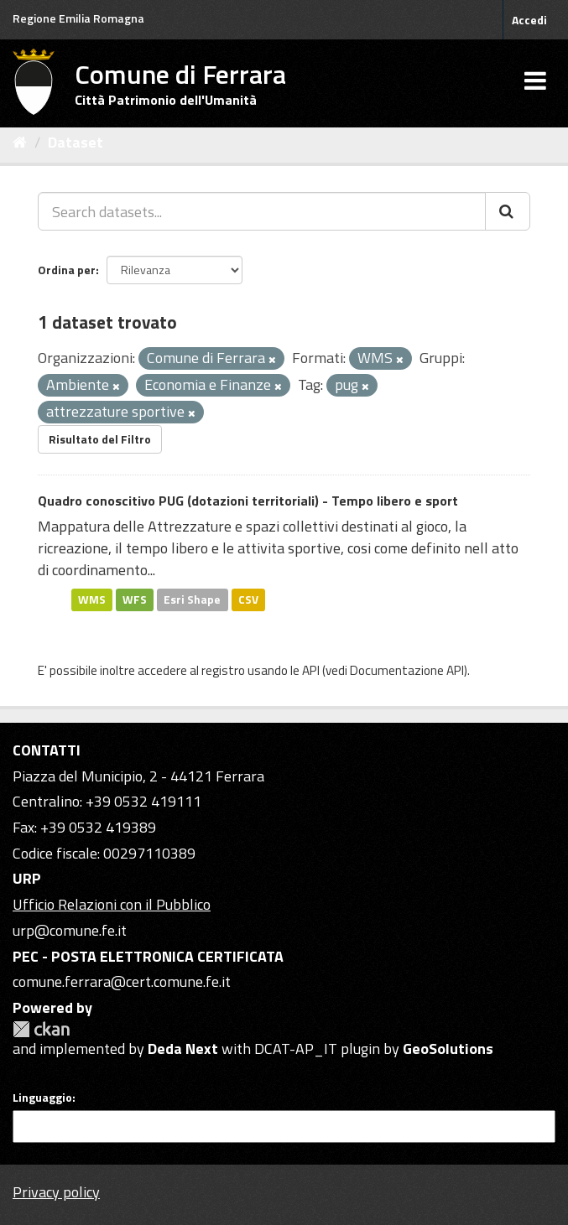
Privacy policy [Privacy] (56, 1192)
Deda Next (183, 1048)
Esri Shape (192, 599)
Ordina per (67, 269)
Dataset (75, 142)
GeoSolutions (448, 1048)
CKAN (41, 1029)
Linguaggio (42, 1097)
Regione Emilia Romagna (78, 18)
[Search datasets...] (262, 211)
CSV (248, 599)
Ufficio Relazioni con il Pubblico (112, 904)
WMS (92, 599)
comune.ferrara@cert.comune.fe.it (122, 981)
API (311, 670)
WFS (134, 599)
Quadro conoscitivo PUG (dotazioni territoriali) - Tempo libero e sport (248, 501)
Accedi (529, 20)
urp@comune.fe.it (70, 930)
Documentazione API (407, 670)
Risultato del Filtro (100, 439)
